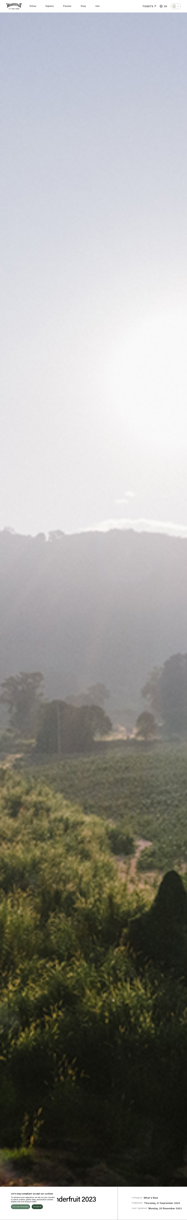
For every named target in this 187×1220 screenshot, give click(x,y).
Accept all (37, 1207)
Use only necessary (20, 1207)
